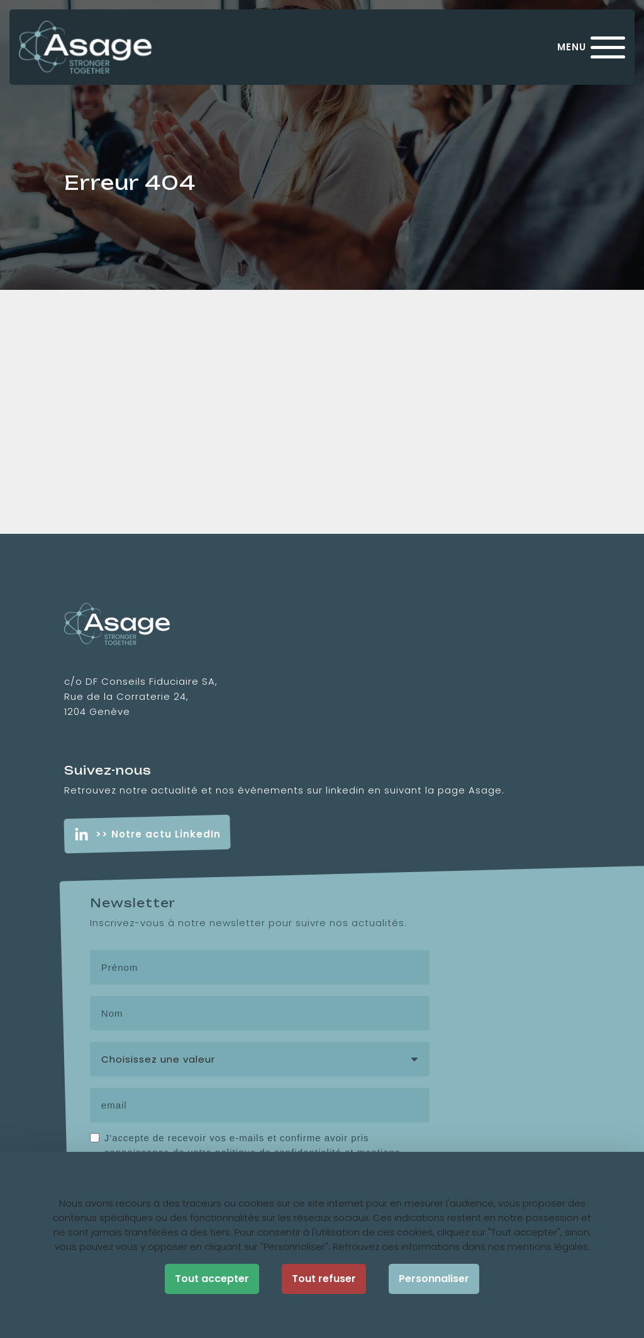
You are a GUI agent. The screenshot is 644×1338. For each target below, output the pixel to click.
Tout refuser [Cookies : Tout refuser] (324, 1278)
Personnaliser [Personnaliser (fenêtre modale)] (434, 1278)
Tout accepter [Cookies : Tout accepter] (212, 1278)
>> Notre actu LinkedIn (158, 834)
